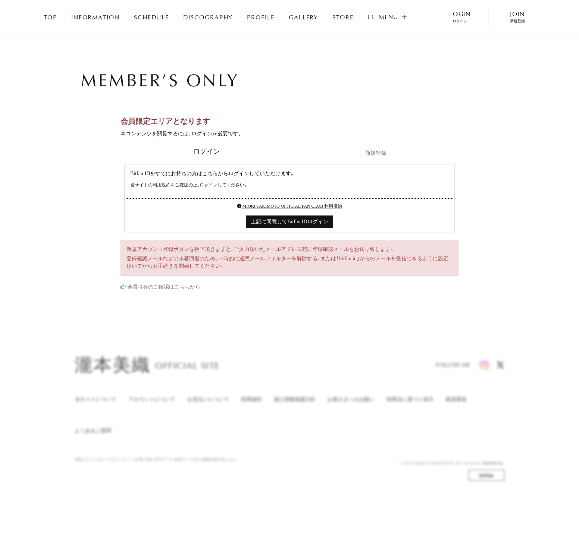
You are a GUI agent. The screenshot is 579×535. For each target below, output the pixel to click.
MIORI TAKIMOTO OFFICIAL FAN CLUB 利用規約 (289, 206)
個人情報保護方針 (295, 405)
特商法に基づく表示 (410, 405)
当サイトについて (95, 405)
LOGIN (460, 17)
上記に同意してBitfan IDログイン (289, 221)
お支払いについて (208, 405)
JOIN (517, 17)
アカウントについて (151, 405)
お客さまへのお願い (351, 405)
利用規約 (251, 405)
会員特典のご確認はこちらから (163, 287)
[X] (500, 371)
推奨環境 (455, 405)
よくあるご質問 (93, 437)
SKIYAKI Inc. (493, 469)
